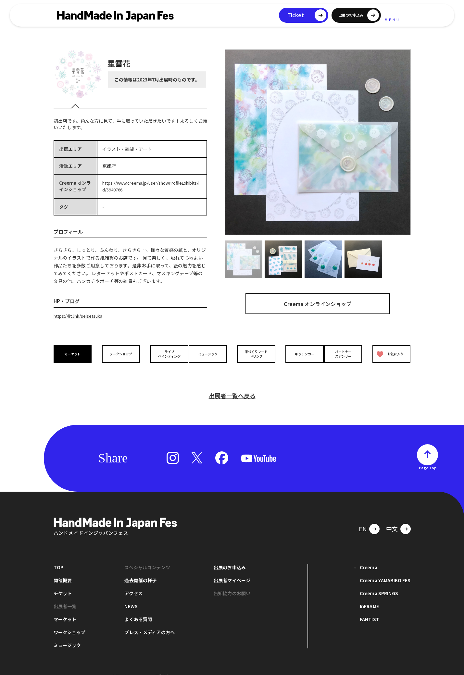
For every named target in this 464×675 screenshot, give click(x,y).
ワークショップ (119, 353)
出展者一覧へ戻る (232, 384)
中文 (392, 517)
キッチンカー (299, 353)
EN (363, 517)
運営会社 (162, 665)
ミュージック (209, 353)
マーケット (74, 353)
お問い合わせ (123, 665)
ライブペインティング (164, 352)
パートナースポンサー (345, 352)
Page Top (427, 456)
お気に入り (389, 353)
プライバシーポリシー (73, 665)
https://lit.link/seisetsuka (81, 315)
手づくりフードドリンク (254, 352)
